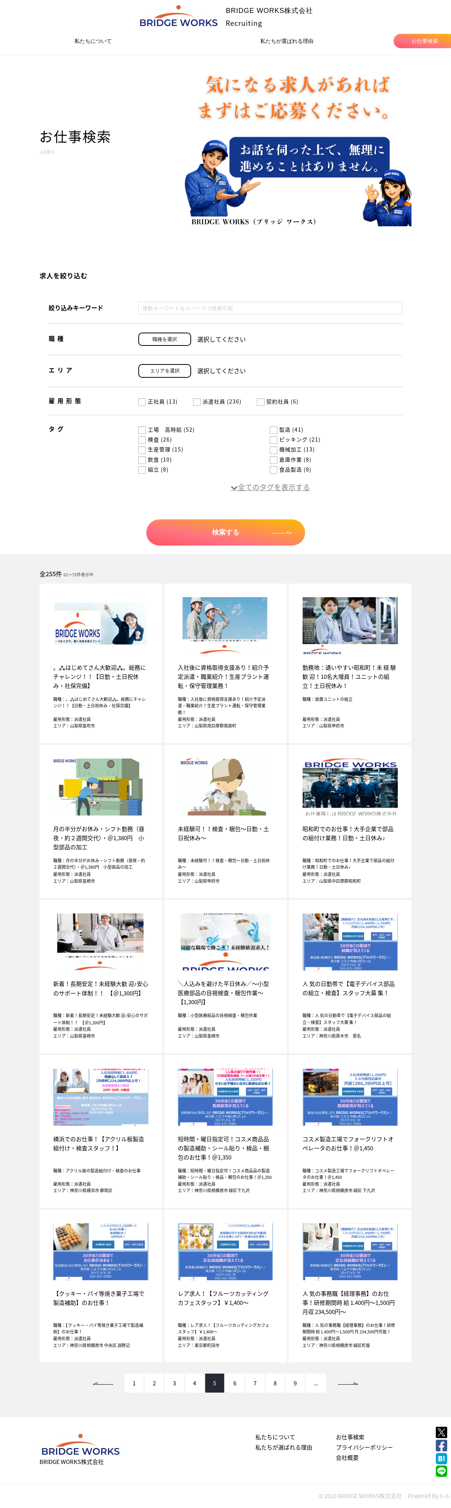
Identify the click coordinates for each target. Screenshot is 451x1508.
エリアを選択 (165, 371)
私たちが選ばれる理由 (286, 41)
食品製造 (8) (291, 469)
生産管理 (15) (161, 449)
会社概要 (347, 1457)
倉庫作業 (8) (291, 459)
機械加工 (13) (292, 449)
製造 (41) (287, 429)
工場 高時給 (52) (166, 429)
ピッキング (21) (295, 439)
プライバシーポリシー (364, 1447)
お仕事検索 (350, 1437)
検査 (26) (155, 439)
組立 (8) (153, 469)
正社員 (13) (158, 401)
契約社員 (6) (278, 401)
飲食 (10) (155, 459)
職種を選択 (164, 339)
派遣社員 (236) (217, 401)
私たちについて (93, 41)
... (316, 1383)
